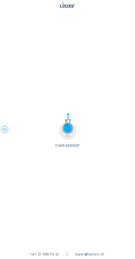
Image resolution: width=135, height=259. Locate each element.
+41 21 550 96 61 (45, 254)
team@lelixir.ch (90, 254)
